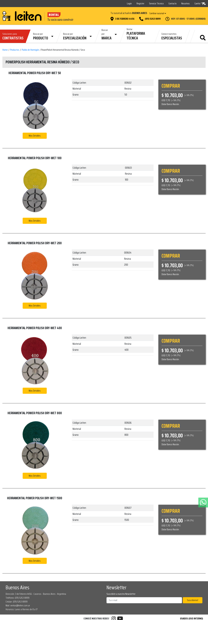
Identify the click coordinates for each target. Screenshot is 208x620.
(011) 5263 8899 (153, 19)
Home (5, 50)
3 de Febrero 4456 (124, 19)
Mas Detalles (35, 136)
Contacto (172, 3)
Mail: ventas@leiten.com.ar (18, 605)
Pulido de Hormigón (30, 50)
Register (140, 3)
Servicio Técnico (156, 3)
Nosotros (185, 3)
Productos (14, 50)
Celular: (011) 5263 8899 (16, 602)
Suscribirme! (192, 600)
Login (129, 3)
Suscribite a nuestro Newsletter (120, 594)
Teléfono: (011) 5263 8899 (17, 598)
